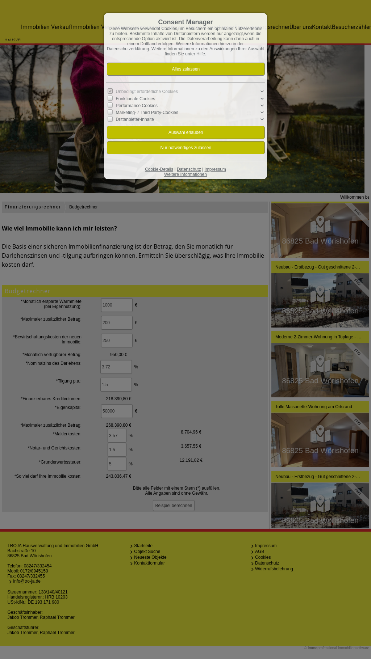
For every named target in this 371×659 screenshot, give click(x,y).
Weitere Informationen (185, 174)
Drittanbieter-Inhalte (135, 119)
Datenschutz (189, 169)
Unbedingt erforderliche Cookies (147, 91)
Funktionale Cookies (135, 98)
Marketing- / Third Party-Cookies (147, 112)
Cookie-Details (159, 169)
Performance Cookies (137, 105)
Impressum (215, 169)
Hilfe (200, 53)
